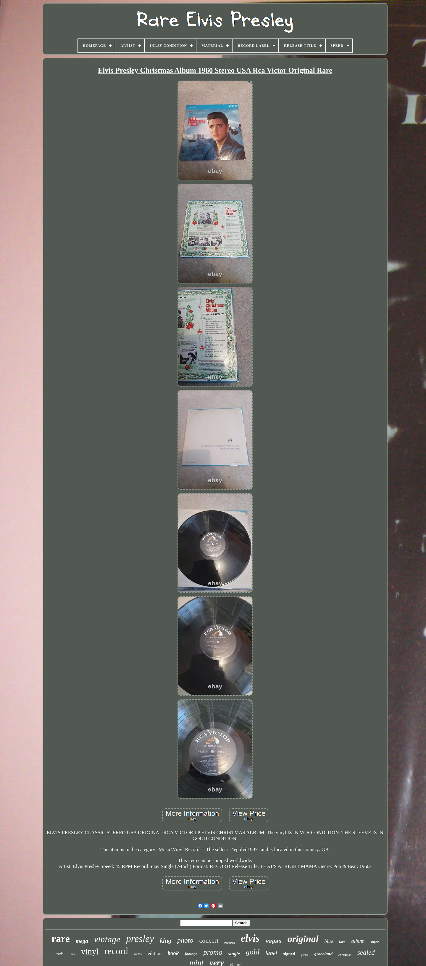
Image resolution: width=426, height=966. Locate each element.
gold (252, 952)
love (342, 942)
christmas (344, 955)
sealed (366, 952)
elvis (250, 938)
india (138, 954)
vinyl (90, 951)
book (173, 953)
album (358, 941)
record (116, 951)
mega (82, 941)
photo (185, 940)
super (375, 942)
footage (191, 954)
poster (304, 955)
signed (289, 953)
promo (212, 952)
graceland (323, 953)
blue (329, 941)
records (229, 942)
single (234, 953)
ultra (72, 954)
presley (140, 938)
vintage (107, 939)
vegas (274, 941)
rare (60, 938)
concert (209, 940)
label (271, 953)
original (303, 938)
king (165, 940)
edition (155, 953)
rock (58, 954)
